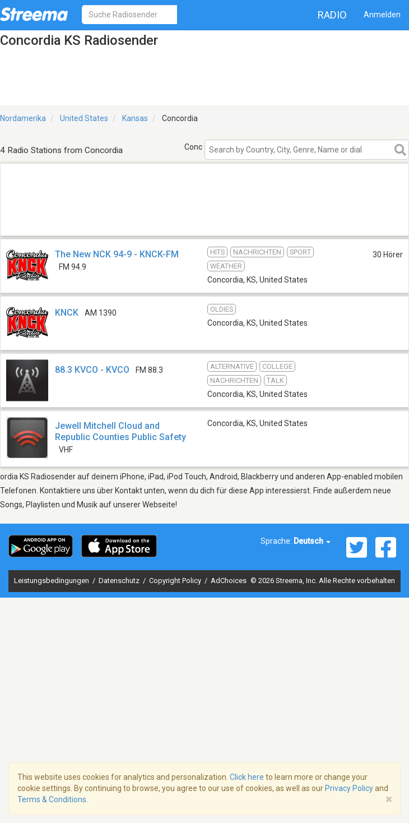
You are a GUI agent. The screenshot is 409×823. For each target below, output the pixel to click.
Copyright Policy (176, 580)
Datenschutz (120, 580)
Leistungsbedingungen (52, 580)
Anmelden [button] (382, 14)
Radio (332, 15)
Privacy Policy (349, 788)
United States (84, 118)
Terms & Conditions (51, 799)
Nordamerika (23, 118)
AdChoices (229, 580)
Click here (247, 777)
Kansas (135, 118)
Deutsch (312, 541)
